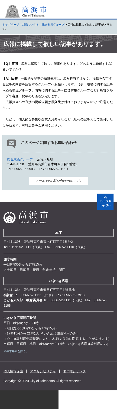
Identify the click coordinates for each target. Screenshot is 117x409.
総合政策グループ (53, 24)
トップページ (10, 24)
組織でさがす (30, 24)
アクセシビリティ (43, 371)
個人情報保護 (13, 371)
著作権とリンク (74, 371)
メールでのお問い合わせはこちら (58, 180)
